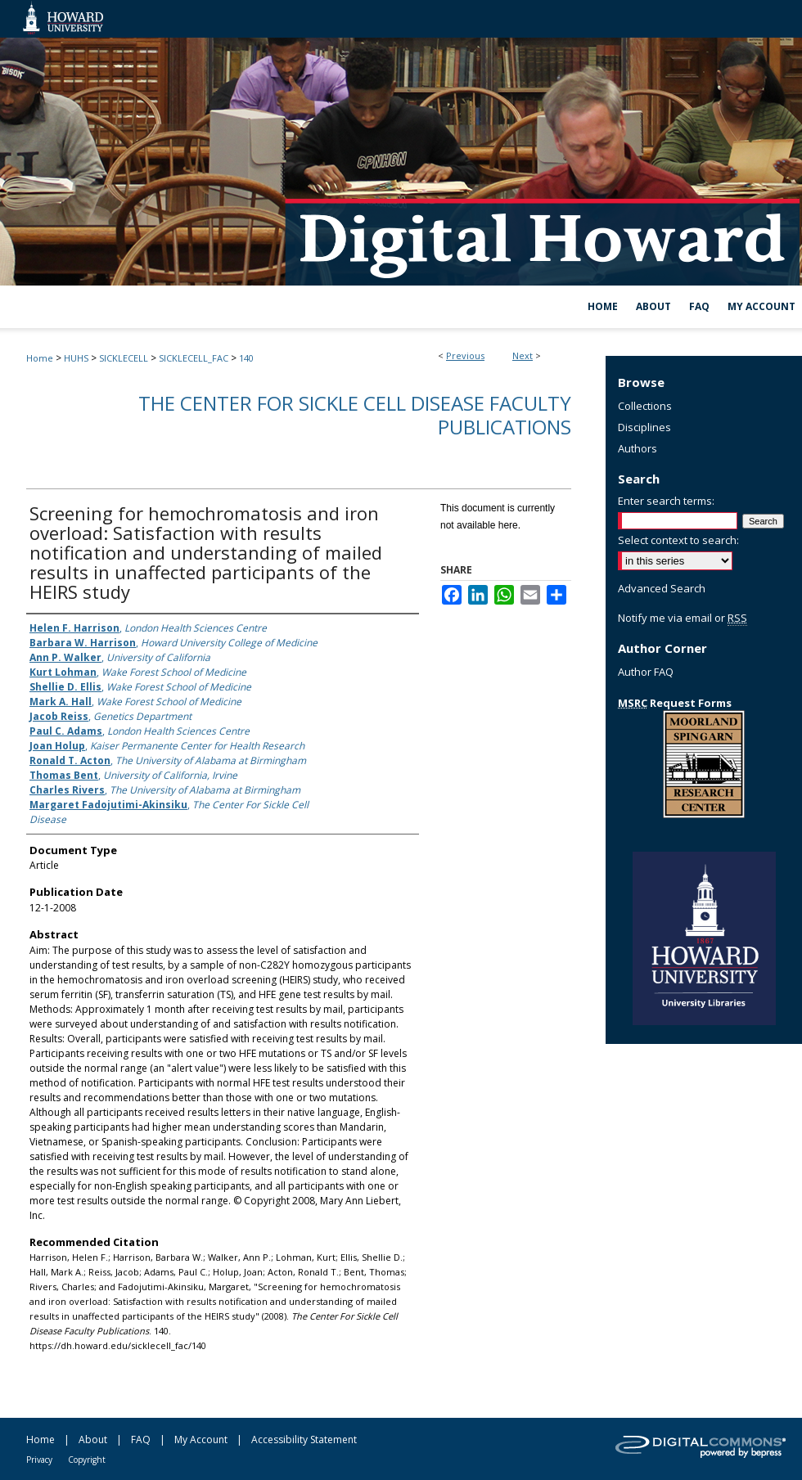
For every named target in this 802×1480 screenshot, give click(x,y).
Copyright (87, 1459)
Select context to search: (678, 540)
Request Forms (675, 702)
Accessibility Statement (304, 1439)
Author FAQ (646, 671)
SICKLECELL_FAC (193, 358)
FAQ (141, 1439)
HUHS (76, 358)
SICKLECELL (123, 358)
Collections (645, 405)
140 (246, 358)
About (93, 1439)
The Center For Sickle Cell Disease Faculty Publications (354, 414)
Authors (637, 448)
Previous (465, 355)
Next (522, 355)
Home (39, 358)
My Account (201, 1439)
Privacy (39, 1459)
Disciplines (644, 427)
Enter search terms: (666, 500)
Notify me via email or (682, 617)
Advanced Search (661, 588)
